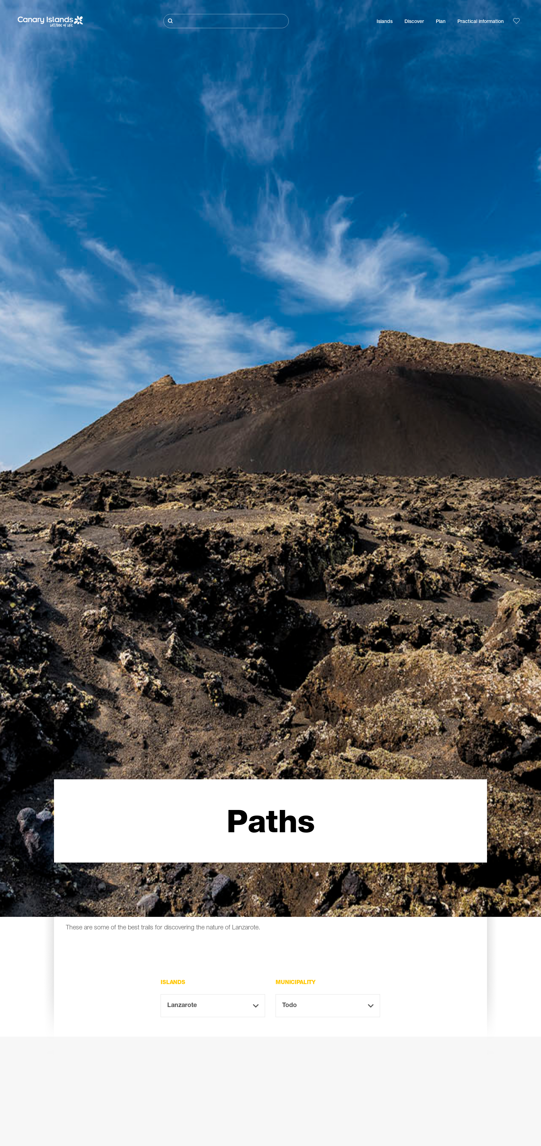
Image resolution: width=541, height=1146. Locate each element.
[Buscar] (226, 21)
